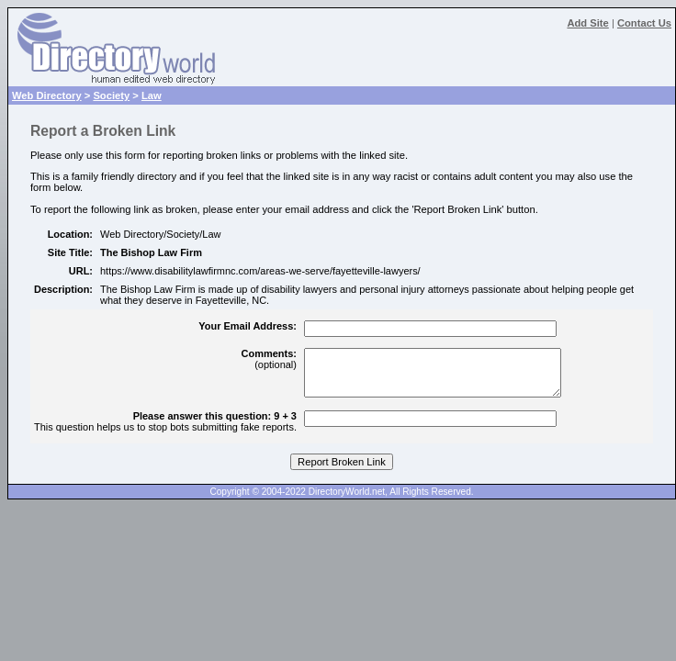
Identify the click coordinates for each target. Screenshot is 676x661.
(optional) (269, 359)
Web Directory (47, 95)
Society (111, 95)
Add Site (587, 22)
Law (151, 95)
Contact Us (644, 22)
